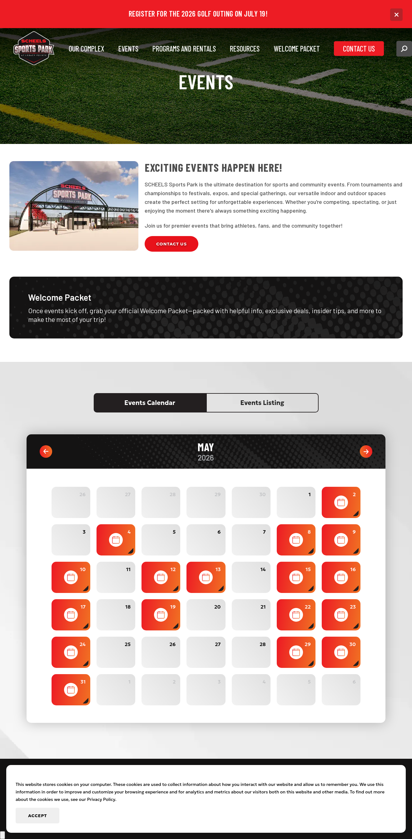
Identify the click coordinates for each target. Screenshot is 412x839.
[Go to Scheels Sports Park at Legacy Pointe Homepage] (34, 48)
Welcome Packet (297, 48)
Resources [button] (245, 48)
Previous (46, 451)
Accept (37, 815)
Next (366, 451)
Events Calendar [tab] (149, 403)
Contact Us (359, 48)
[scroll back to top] (2, 835)
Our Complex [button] (86, 48)
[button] (404, 49)
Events (128, 48)
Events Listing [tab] (262, 403)
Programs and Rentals (184, 48)
